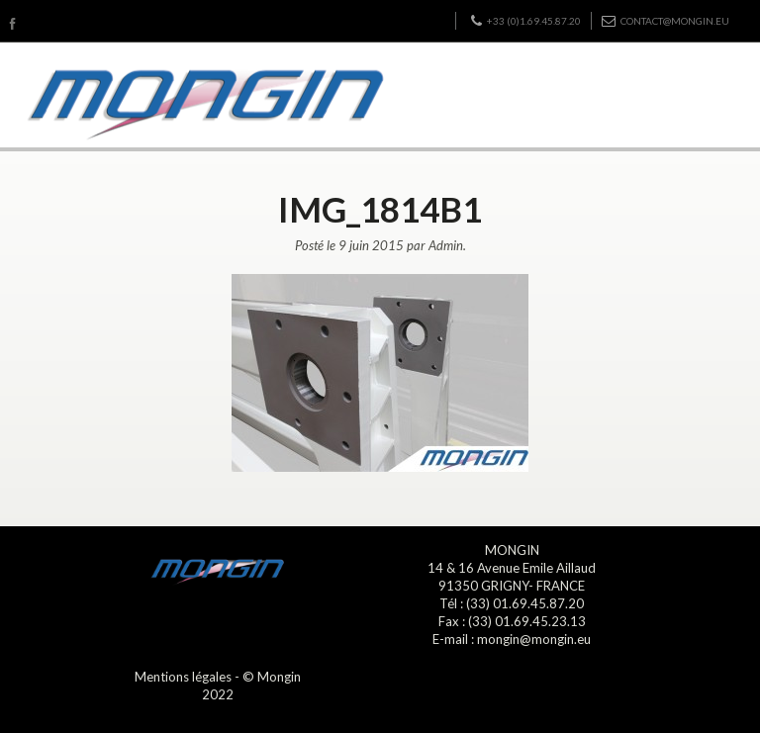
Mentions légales (183, 677)
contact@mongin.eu (665, 21)
